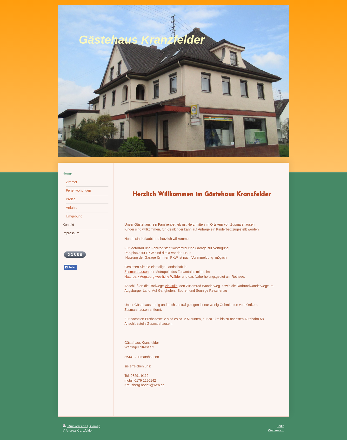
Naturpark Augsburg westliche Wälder (152, 276)
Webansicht (276, 430)
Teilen (70, 267)
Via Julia (171, 286)
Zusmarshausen (136, 272)
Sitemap (94, 426)
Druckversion (75, 426)
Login (280, 426)
